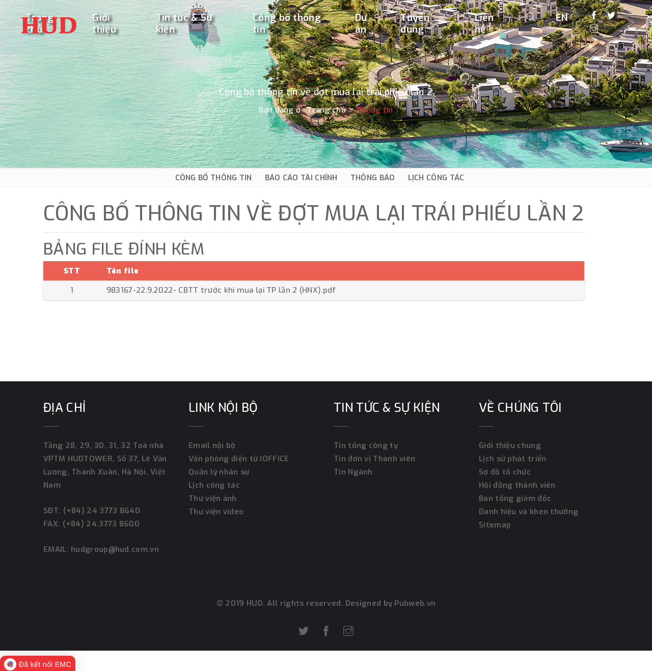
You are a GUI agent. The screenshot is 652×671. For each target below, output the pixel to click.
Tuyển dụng (414, 24)
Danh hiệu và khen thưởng (528, 512)
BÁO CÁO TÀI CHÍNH (301, 178)
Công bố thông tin (287, 24)
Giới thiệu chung (510, 445)
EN (562, 17)
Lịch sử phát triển (512, 459)
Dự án (361, 24)
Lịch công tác (214, 485)
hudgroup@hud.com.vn (114, 549)
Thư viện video (215, 512)
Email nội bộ (212, 445)
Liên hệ (484, 24)
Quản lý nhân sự (219, 472)
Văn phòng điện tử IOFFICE (238, 459)
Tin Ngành (353, 472)
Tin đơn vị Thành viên (374, 459)
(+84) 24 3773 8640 (101, 511)
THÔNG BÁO (372, 178)
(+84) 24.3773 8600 (101, 524)
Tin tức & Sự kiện (184, 24)
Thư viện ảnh (212, 498)
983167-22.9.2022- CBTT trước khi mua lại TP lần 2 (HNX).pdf (221, 290)
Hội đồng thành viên (517, 485)
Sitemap (495, 525)
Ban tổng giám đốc (515, 498)
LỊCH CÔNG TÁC (436, 178)
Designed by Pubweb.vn (389, 603)
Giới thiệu (104, 24)
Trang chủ (326, 110)
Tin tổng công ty (366, 445)
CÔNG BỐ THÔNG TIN (213, 178)
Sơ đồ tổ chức (505, 472)
